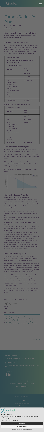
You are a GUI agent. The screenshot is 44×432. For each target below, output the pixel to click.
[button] (40, 3)
